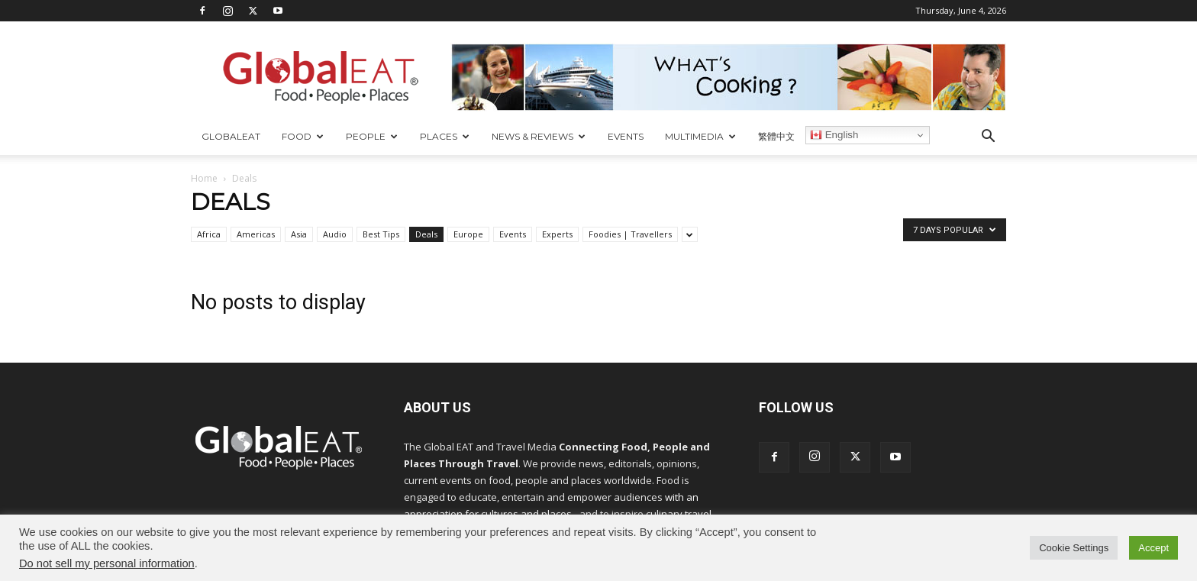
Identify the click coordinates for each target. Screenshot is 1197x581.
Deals (426, 234)
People (372, 136)
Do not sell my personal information (107, 563)
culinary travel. (680, 514)
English (834, 135)
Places (444, 136)
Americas (256, 234)
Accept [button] (1153, 548)
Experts (557, 234)
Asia (299, 234)
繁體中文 (776, 136)
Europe (468, 234)
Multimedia (700, 136)
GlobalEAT (231, 136)
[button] (988, 138)
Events (626, 136)
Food (303, 136)
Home (204, 178)
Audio (335, 234)
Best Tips (381, 234)
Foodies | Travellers (630, 234)
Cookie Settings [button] (1073, 548)
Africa (209, 234)
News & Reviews (539, 136)
